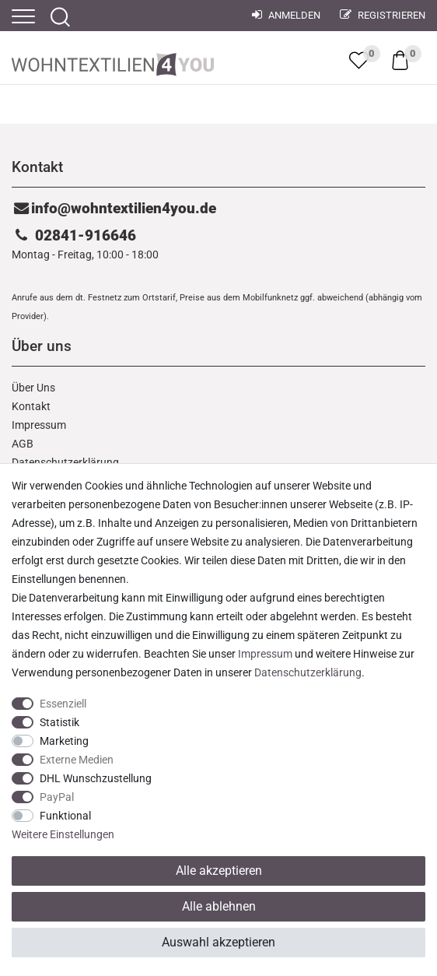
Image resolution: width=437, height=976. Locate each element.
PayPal (57, 797)
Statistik (59, 722)
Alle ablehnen (219, 906)
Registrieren (382, 15)
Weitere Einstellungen (63, 834)
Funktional (65, 815)
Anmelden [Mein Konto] (286, 15)
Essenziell (63, 703)
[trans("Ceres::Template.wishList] (359, 60)
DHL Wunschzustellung (96, 778)
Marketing (64, 741)
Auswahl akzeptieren (218, 942)
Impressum (39, 425)
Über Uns (33, 387)
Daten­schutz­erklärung (308, 672)
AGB (22, 443)
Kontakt (31, 406)
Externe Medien (77, 759)
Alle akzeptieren (219, 870)
